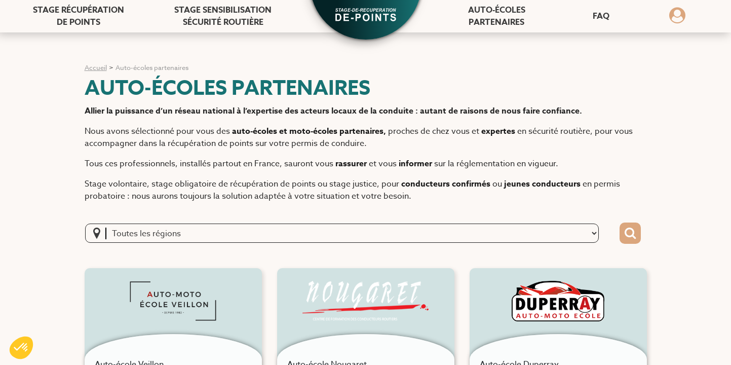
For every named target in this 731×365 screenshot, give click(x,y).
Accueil (96, 67)
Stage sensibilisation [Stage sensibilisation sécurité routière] (223, 16)
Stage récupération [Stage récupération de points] (78, 16)
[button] (365, 15)
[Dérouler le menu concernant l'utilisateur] (677, 19)
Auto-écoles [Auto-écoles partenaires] (496, 16)
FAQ (601, 16)
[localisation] (100, 233)
